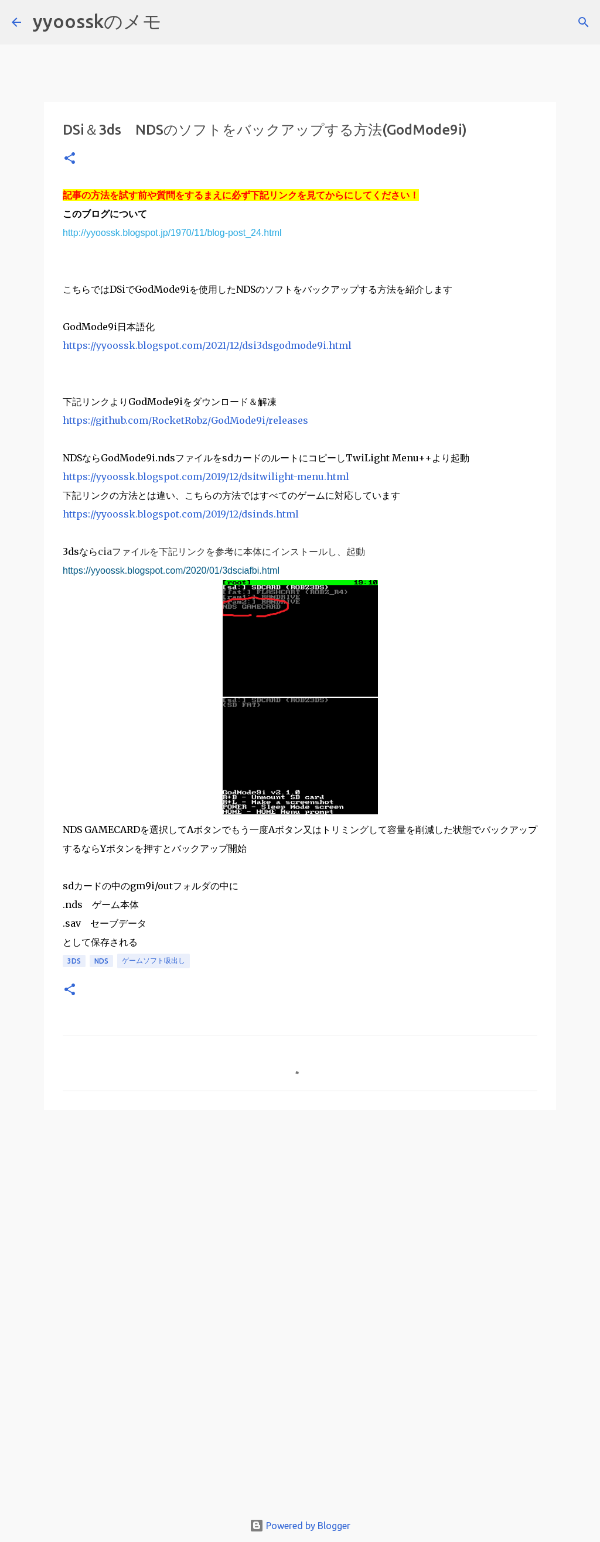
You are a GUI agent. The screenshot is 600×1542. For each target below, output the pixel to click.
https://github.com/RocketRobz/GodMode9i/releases (185, 420)
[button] (70, 159)
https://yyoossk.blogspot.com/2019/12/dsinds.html (181, 514)
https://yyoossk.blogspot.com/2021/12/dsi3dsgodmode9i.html (207, 345)
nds (101, 961)
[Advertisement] (300, 1209)
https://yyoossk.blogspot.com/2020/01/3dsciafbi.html (171, 570)
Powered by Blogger (300, 1525)
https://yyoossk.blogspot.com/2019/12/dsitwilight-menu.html (206, 476)
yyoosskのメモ (97, 21)
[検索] (178, 22)
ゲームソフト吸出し (153, 960)
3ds (74, 961)
